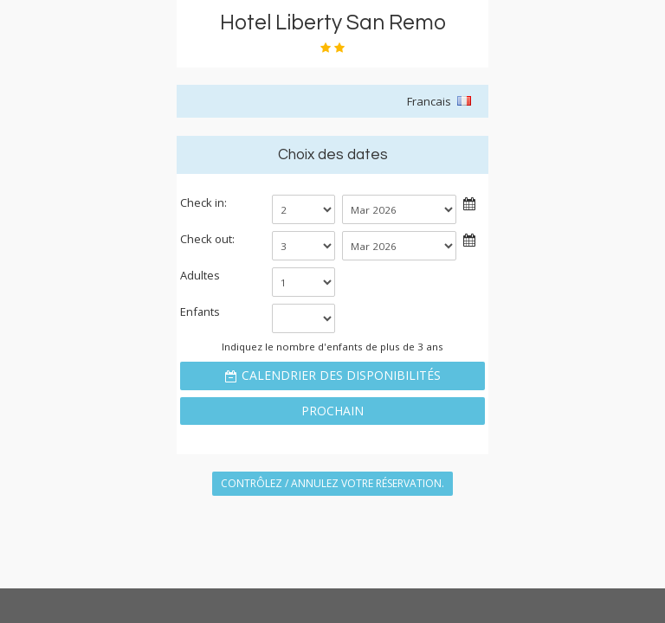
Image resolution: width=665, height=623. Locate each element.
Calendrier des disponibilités (341, 375)
